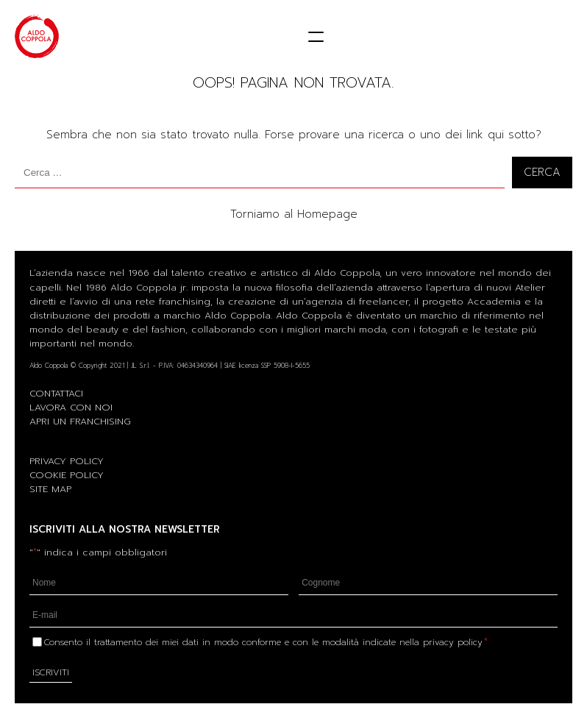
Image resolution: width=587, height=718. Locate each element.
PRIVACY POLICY (66, 461)
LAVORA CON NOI (71, 407)
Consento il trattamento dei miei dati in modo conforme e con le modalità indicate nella (266, 642)
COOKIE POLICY (66, 475)
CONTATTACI (56, 393)
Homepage (327, 214)
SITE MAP (50, 489)
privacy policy (453, 642)
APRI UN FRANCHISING (80, 421)
